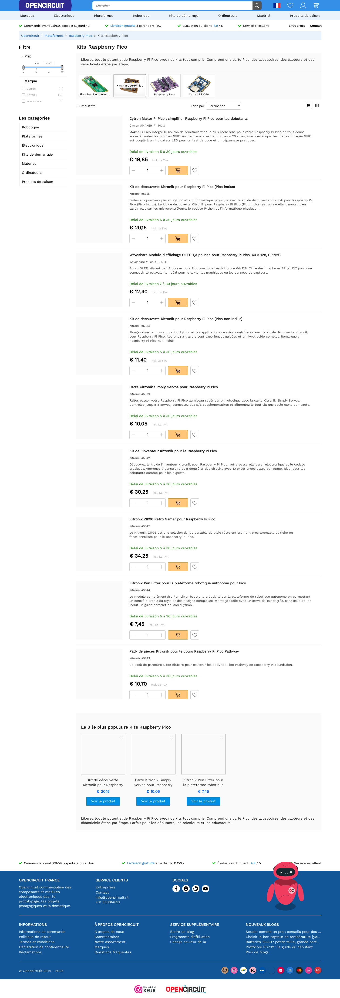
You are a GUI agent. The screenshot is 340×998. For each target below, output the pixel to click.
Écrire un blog (182, 932)
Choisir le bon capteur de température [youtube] (283, 937)
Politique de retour (35, 937)
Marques (27, 15)
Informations (33, 924)
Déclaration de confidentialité (44, 947)
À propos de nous (109, 932)
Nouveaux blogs (262, 924)
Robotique (141, 15)
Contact (315, 25)
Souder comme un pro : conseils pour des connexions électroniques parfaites (283, 932)
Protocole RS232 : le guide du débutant (279, 947)
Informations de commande (42, 932)
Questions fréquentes (112, 952)
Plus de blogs (257, 952)
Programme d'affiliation (190, 937)
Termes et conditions (36, 942)
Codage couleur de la (188, 942)
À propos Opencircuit (116, 924)
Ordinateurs (227, 15)
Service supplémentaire (194, 924)
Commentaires (106, 937)
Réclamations (30, 952)
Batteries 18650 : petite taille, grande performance (283, 942)
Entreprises (297, 25)
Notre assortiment (109, 942)
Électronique (64, 15)
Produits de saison (305, 15)
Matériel (263, 15)
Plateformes (103, 15)
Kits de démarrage (184, 15)
